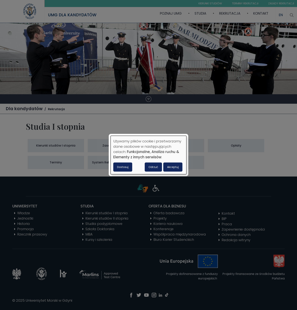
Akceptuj (173, 167)
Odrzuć (153, 167)
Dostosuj (122, 167)
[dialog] (148, 155)
